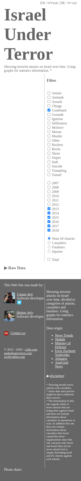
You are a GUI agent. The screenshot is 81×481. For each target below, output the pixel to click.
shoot (56, 153)
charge (57, 106)
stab (55, 162)
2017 (55, 226)
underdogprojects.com (18, 353)
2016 (55, 222)
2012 (55, 204)
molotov (58, 127)
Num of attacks (63, 238)
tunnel (57, 175)
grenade (58, 114)
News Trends (64, 335)
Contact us (18, 333)
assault (57, 102)
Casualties (59, 243)
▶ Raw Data (14, 268)
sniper (56, 157)
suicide (57, 166)
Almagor (61, 358)
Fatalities (58, 247)
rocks (56, 149)
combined (59, 110)
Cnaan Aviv (25, 294)
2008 (55, 187)
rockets (57, 145)
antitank (58, 97)
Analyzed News (61, 364)
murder (57, 136)
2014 (55, 213)
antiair (56, 93)
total (55, 259)
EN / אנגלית (49, 3)
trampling (59, 170)
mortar (56, 132)
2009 (55, 191)
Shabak (60, 339)
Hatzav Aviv (25, 312)
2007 (55, 183)
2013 (55, 209)
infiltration (59, 123)
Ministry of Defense (63, 345)
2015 (55, 217)
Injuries (57, 251)
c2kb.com (31, 349)
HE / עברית (68, 3)
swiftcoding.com (14, 357)
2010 (55, 196)
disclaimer (57, 376)
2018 (55, 230)
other (56, 140)
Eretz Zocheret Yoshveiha (65, 353)
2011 (55, 200)
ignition (57, 119)
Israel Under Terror (28, 34)
